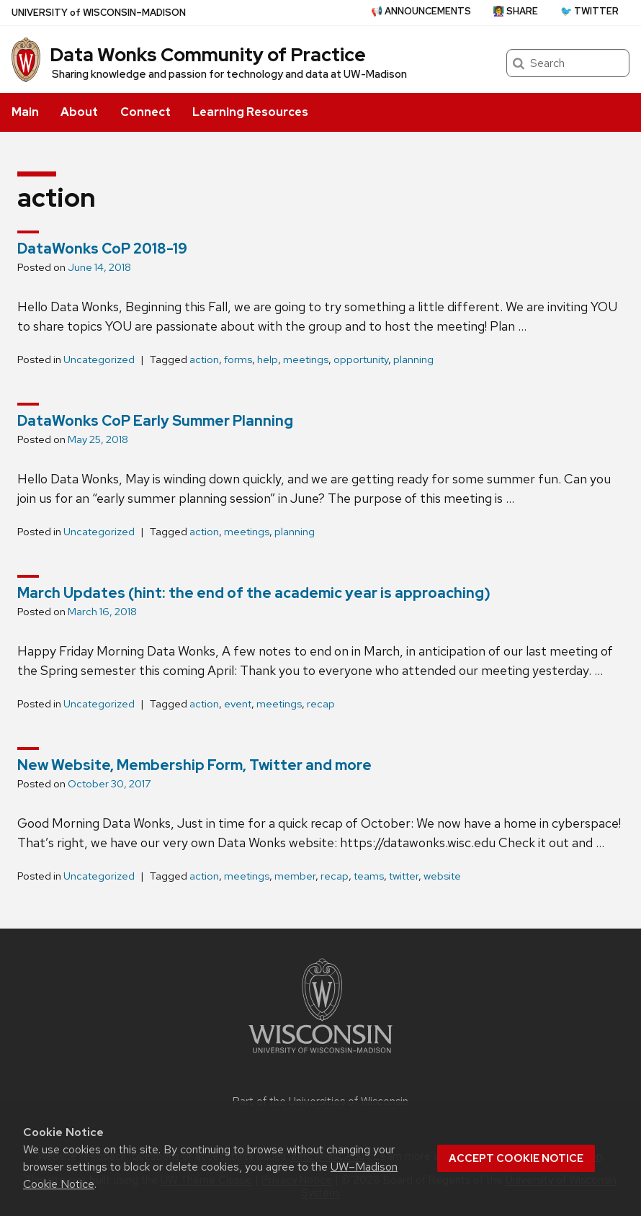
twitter (403, 876)
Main (25, 112)
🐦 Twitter (589, 11)
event (237, 704)
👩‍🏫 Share (515, 11)
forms (238, 359)
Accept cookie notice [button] (516, 1158)
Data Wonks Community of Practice (208, 55)
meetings (305, 359)
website (442, 876)
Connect (145, 112)
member (294, 876)
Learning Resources (250, 112)
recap (321, 704)
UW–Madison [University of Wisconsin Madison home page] (99, 12)
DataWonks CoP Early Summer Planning (155, 420)
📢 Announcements (421, 11)
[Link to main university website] (320, 1055)
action (204, 359)
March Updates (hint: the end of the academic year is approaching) (253, 593)
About (79, 112)
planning (413, 359)
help (267, 359)
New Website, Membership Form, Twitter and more (194, 765)
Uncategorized (99, 359)
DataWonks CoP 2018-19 (102, 248)
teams (369, 876)
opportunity (360, 359)
